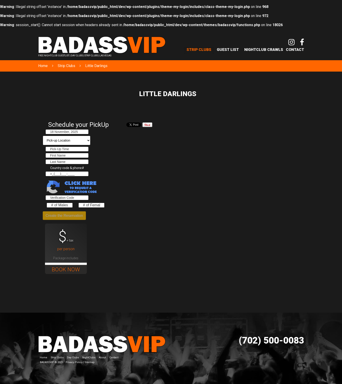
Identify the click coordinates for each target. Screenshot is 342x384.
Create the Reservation (64, 215)
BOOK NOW (66, 269)
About (102, 357)
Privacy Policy (74, 362)
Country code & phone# (67, 168)
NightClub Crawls (263, 49)
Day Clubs (73, 357)
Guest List (228, 49)
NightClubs (88, 357)
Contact (295, 49)
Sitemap (90, 362)
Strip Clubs (199, 49)
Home (43, 66)
